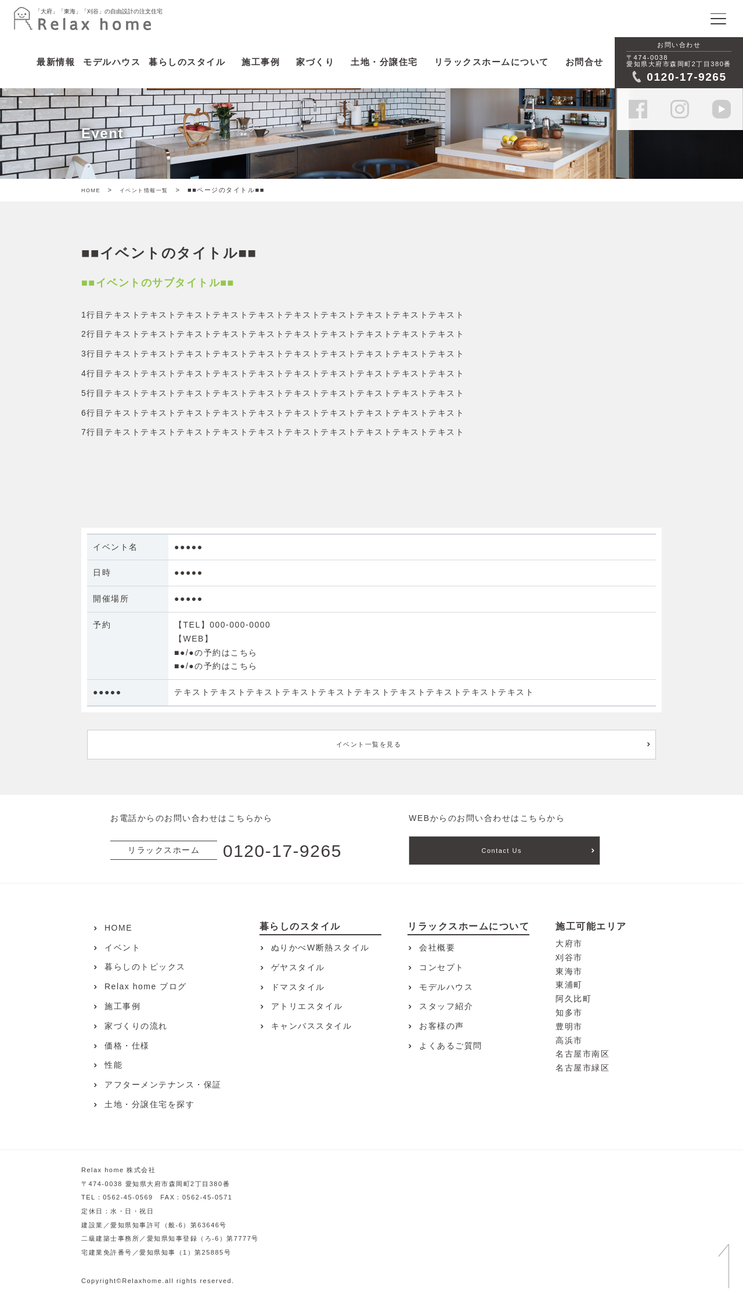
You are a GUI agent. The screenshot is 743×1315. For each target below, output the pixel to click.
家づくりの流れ (136, 1026)
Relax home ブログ (145, 986)
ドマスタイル (298, 987)
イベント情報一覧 (144, 190)
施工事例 (260, 62)
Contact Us (502, 850)
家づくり (315, 62)
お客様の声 (441, 1026)
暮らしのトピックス (145, 966)
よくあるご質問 (450, 1045)
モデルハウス (446, 987)
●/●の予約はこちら (219, 652)
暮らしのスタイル (187, 62)
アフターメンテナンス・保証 (163, 1084)
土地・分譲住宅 (384, 62)
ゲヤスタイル (298, 967)
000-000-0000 (240, 624)
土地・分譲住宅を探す (149, 1104)
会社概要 (437, 947)
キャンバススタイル (311, 1026)
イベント (122, 947)
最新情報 (56, 62)
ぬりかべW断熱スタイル (320, 947)
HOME (90, 190)
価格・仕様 (127, 1045)
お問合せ (584, 62)
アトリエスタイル (307, 1006)
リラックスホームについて (491, 62)
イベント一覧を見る (369, 744)
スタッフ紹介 (446, 1006)
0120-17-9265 (282, 850)
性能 (113, 1064)
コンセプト (441, 967)
